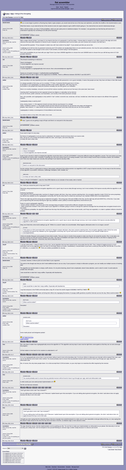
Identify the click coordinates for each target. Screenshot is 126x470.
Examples (68, 467)
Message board (75, 467)
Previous (10, 17)
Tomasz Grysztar (61, 469)
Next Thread (118, 449)
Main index (48, 467)
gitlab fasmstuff (29, 337)
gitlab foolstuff (24, 339)
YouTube (75, 469)
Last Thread (111, 449)
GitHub (71, 469)
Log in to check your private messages (60, 8)
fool (23, 337)
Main (12, 13)
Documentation (61, 467)
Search (61, 7)
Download (54, 467)
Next (22, 17)
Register (66, 7)
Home (57, 7)
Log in (72, 8)
